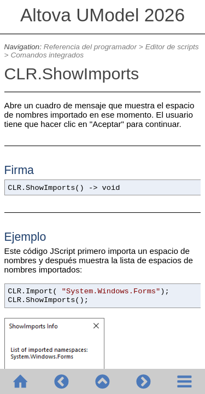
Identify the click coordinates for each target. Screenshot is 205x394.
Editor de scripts (172, 47)
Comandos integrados (47, 55)
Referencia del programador (90, 47)
